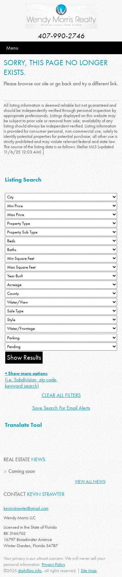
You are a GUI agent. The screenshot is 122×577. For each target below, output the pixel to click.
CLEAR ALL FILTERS (61, 395)
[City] (61, 197)
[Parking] (61, 338)
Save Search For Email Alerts (61, 407)
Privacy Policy (53, 564)
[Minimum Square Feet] (61, 258)
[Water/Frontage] (61, 328)
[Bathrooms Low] (61, 250)
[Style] (61, 320)
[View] (61, 302)
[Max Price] (61, 214)
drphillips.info (30, 570)
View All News (90, 481)
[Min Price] (61, 206)
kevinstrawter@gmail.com (26, 508)
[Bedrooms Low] (61, 241)
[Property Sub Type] (61, 232)
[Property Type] (61, 223)
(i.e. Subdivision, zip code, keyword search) (31, 379)
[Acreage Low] (61, 285)
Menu (12, 47)
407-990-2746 (61, 36)
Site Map (89, 570)
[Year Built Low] (61, 276)
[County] (61, 293)
